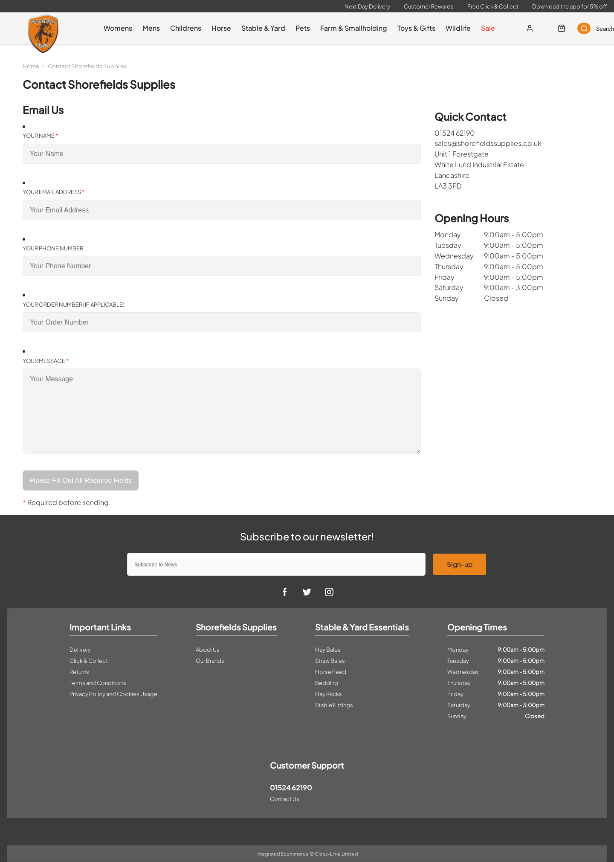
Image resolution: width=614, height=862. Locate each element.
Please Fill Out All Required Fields (81, 480)
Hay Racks (328, 694)
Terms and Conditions (98, 682)
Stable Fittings (334, 705)
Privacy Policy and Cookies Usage (113, 694)
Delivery (80, 649)
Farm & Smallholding (349, 27)
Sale (484, 27)
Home (31, 66)
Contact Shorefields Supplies (87, 66)
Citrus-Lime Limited (336, 853)
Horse (217, 27)
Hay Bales (328, 649)
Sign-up (459, 564)
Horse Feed (330, 671)
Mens (147, 27)
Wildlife (454, 27)
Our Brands (210, 660)
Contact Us (284, 798)
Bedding (326, 682)
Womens (114, 27)
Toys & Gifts (413, 27)
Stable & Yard (259, 27)
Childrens (181, 27)
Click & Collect (89, 660)
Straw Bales (330, 660)
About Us (208, 649)
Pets (299, 27)
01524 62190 (291, 787)
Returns (79, 671)
